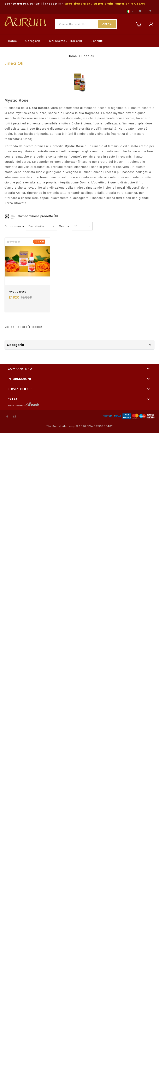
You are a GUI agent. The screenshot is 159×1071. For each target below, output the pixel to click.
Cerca (107, 24)
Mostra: (64, 226)
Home (12, 41)
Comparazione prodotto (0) (38, 216)
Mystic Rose (17, 291)
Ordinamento (14, 226)
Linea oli (88, 56)
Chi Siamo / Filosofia (65, 41)
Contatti (97, 41)
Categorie (32, 41)
